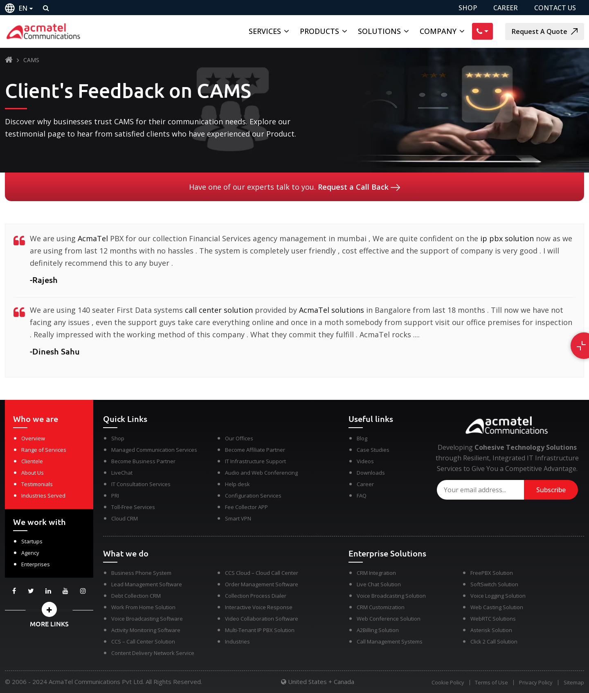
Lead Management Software (146, 584)
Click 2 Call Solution (493, 641)
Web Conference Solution (388, 618)
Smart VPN (238, 518)
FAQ (361, 495)
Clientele (32, 461)
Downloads (371, 472)
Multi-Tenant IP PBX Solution (259, 630)
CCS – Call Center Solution (143, 641)
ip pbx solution (507, 238)
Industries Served (43, 495)
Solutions (379, 31)
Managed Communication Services (154, 449)
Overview (33, 438)
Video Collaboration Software (261, 618)
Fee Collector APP (246, 507)
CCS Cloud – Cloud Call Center (261, 572)
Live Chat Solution (379, 584)
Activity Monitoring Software (145, 630)
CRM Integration (376, 572)
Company (438, 31)
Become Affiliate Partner (255, 449)
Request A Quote (545, 31)
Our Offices (239, 438)
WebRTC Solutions (493, 618)
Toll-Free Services (133, 507)
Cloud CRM (124, 518)
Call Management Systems (390, 641)
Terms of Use (490, 682)
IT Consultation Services (141, 484)
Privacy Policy (535, 682)
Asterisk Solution (491, 630)
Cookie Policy (446, 682)
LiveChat (122, 472)
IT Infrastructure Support (255, 461)
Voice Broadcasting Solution (391, 595)
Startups (32, 541)
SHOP (468, 7)
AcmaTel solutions (331, 310)
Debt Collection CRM (136, 595)
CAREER (505, 7)
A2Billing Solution (378, 630)
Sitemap (574, 682)
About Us (32, 472)
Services (265, 31)
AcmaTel (93, 238)
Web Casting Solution (496, 607)
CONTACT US (555, 7)
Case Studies (373, 449)
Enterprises (35, 564)
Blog (362, 438)
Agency (30, 552)
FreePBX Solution (491, 572)
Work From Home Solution (143, 607)
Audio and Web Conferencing (261, 472)
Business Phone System (141, 572)
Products (319, 31)
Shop (117, 438)
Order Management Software (261, 584)
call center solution (219, 310)
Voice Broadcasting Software (147, 618)
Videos (365, 461)
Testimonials (37, 484)
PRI (115, 495)
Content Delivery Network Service (152, 653)
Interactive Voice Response (258, 607)
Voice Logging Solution (498, 595)
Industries (237, 641)
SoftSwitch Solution (494, 584)
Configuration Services (253, 495)
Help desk (237, 484)
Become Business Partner (143, 461)
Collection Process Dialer (255, 595)
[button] (49, 609)
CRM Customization (381, 607)
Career (365, 484)
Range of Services (43, 449)
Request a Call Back (359, 187)
